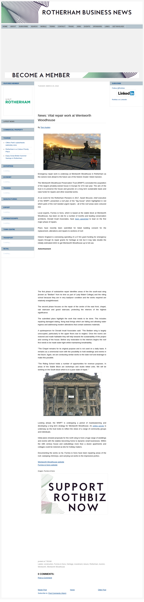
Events (87, 26)
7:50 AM (48, 561)
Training (7, 188)
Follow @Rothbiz (118, 88)
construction (48, 564)
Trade (71, 26)
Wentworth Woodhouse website (51, 462)
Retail (6, 249)
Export (6, 207)
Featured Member (11, 83)
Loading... (7, 171)
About (13, 26)
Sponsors (97, 26)
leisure (86, 564)
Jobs (79, 26)
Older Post (102, 590)
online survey (98, 426)
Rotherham (94, 564)
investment (78, 564)
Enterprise (8, 166)
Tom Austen (45, 127)
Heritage (70, 564)
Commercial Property (13, 130)
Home (5, 26)
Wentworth (42, 567)
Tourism (6, 138)
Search (34, 26)
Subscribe (23, 26)
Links (107, 26)
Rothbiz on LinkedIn (119, 100)
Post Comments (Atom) (57, 593)
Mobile (43, 26)
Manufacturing (10, 199)
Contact (61, 26)
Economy (7, 177)
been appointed (82, 219)
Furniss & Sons (60, 564)
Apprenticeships (10, 218)
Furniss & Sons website (47, 465)
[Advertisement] (72, 51)
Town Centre (9, 229)
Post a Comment (45, 578)
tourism (102, 564)
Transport (8, 238)
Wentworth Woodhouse (56, 567)
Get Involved (118, 26)
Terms (52, 26)
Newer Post (42, 590)
